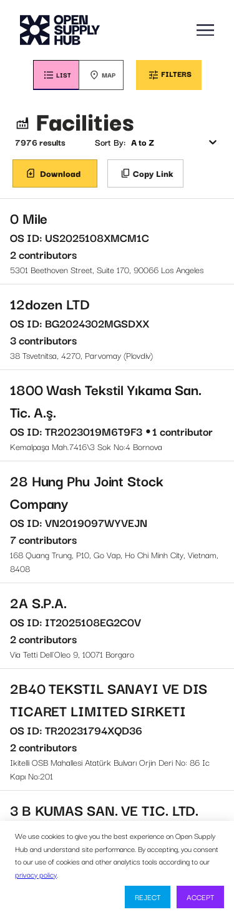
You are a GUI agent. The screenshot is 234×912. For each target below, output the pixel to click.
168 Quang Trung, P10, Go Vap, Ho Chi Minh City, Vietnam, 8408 (117, 522)
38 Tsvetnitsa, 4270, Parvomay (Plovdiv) (117, 327)
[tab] (56, 75)
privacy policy (36, 874)
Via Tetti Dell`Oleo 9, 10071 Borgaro (117, 626)
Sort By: (110, 142)
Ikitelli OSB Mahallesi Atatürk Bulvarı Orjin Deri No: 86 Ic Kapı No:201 (117, 729)
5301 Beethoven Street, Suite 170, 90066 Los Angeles (117, 241)
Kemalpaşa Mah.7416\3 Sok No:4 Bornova (117, 415)
